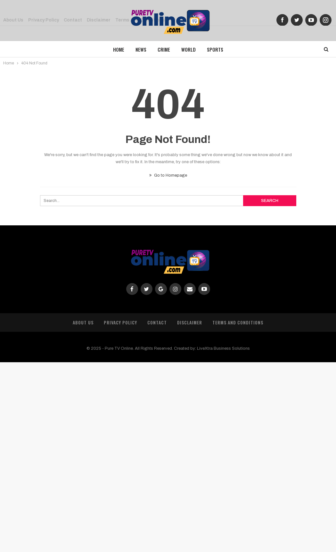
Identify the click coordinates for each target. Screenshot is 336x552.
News (140, 49)
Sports (215, 49)
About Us (83, 322)
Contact (157, 322)
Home (118, 49)
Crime (164, 49)
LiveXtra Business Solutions (223, 348)
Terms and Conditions (237, 322)
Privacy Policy (120, 322)
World (188, 49)
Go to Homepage (168, 175)
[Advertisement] (168, 456)
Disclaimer (189, 322)
